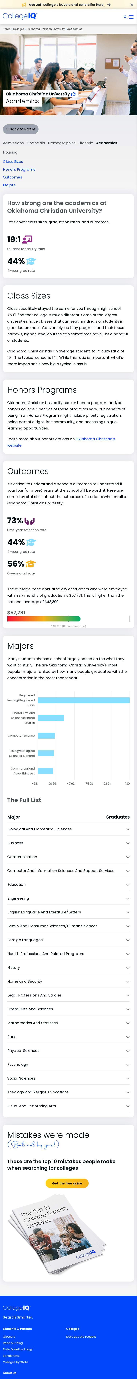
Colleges (18, 29)
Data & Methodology (18, 1349)
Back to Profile (20, 129)
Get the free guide (67, 1183)
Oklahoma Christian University (46, 29)
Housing (10, 152)
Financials (36, 143)
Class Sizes (13, 161)
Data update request (81, 1337)
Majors (9, 185)
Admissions (13, 143)
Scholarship (11, 1356)
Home (7, 29)
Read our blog (13, 1343)
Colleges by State (15, 1362)
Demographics (62, 143)
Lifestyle (85, 143)
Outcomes (12, 177)
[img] (20, 18)
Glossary (9, 1337)
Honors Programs (19, 169)
